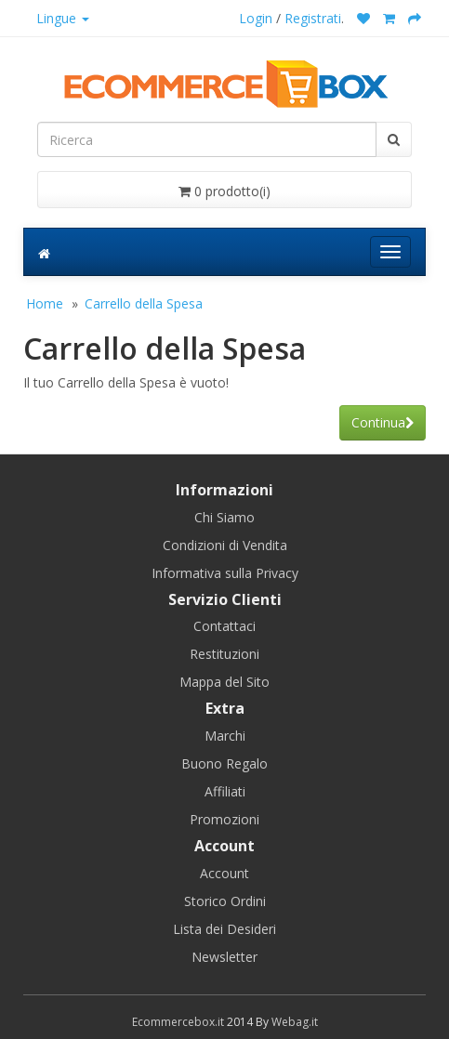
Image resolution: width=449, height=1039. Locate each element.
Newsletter (224, 957)
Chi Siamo (224, 517)
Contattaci (224, 626)
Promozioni (224, 819)
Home (44, 303)
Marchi (225, 735)
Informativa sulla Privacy (225, 573)
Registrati (312, 18)
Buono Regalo (224, 763)
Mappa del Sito (224, 681)
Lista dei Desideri (224, 929)
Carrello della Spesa (144, 303)
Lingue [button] (62, 18)
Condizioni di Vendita (225, 545)
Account (224, 873)
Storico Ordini (225, 901)
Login (255, 18)
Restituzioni (224, 654)
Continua (382, 422)
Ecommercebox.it (178, 1022)
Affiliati (225, 791)
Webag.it (294, 1022)
